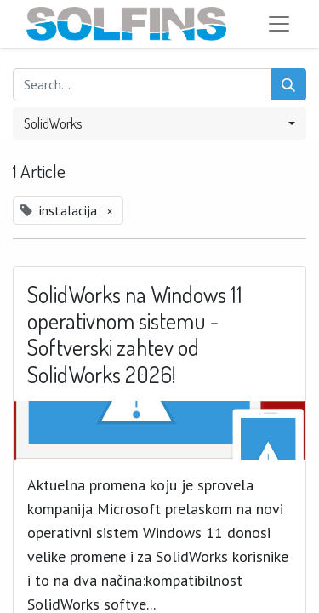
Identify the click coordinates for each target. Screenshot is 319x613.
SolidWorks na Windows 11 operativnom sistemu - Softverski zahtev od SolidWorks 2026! (134, 334)
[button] (159, 123)
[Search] (288, 84)
